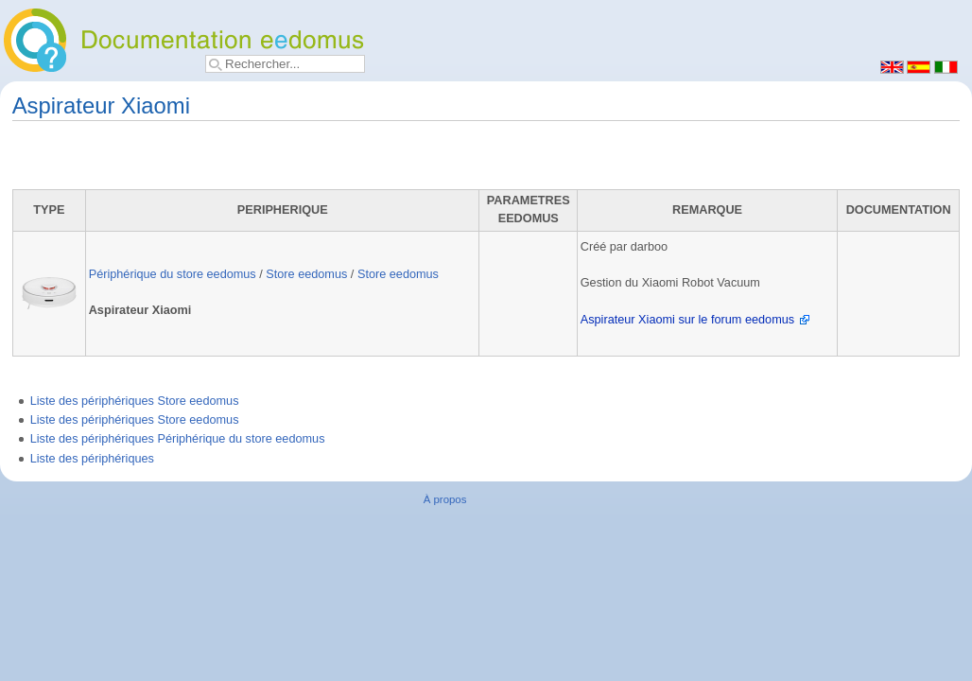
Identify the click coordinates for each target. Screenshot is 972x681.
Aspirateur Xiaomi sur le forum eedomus (687, 319)
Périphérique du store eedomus (172, 274)
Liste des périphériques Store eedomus (134, 401)
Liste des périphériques (92, 458)
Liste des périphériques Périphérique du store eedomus (177, 438)
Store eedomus (306, 274)
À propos (445, 499)
